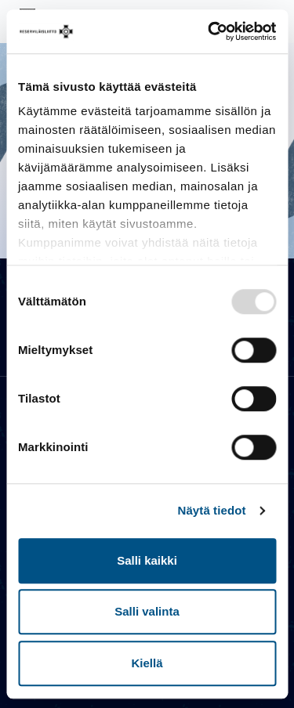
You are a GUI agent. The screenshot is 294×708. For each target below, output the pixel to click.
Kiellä (146, 663)
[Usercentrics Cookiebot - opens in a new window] (209, 31)
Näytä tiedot (212, 510)
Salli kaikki (147, 560)
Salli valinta (147, 611)
